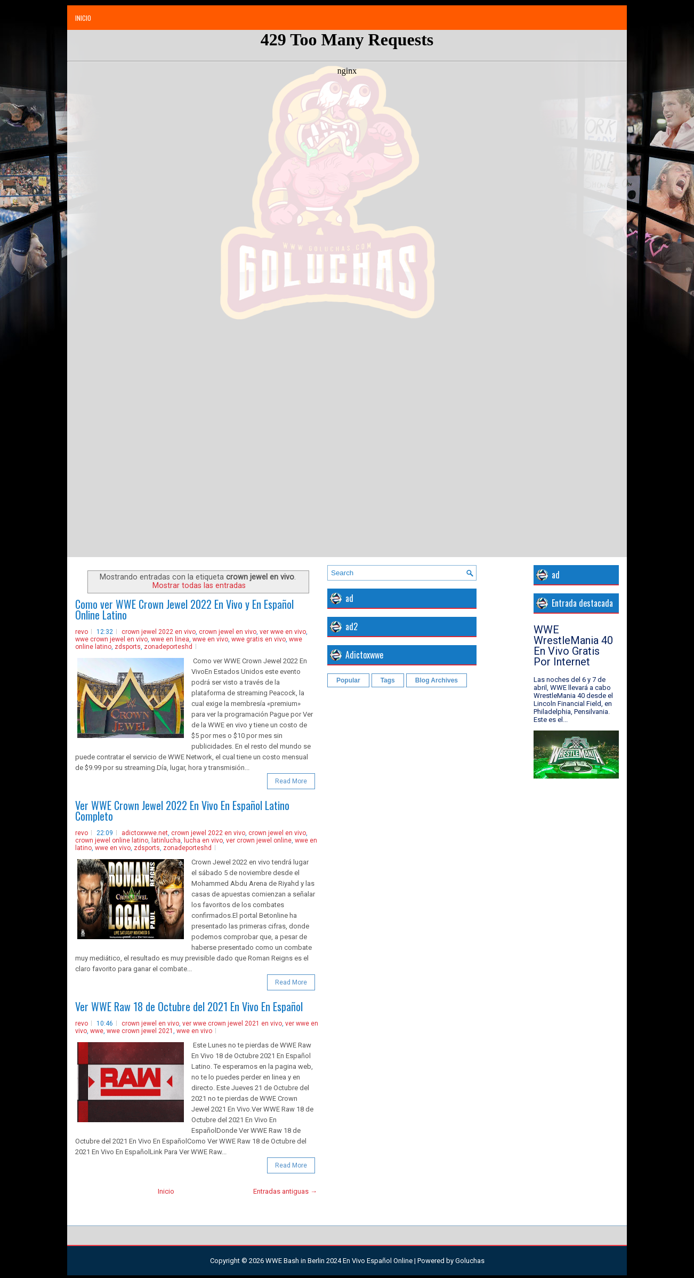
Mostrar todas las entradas (199, 585)
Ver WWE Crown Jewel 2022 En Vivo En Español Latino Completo (182, 810)
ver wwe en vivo (283, 632)
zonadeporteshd (168, 646)
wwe (96, 1031)
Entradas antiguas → (285, 1191)
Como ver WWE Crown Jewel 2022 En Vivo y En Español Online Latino (184, 609)
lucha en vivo (203, 840)
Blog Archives (436, 680)
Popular (348, 680)
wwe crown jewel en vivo (111, 639)
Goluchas (470, 1261)
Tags (388, 680)
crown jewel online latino (111, 840)
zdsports (128, 646)
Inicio (83, 17)
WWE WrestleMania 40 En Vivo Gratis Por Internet (573, 645)
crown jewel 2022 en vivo (159, 632)
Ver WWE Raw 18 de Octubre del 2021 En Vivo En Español (189, 1006)
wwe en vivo (210, 639)
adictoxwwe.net (145, 833)
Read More (291, 781)
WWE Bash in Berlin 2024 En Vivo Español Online (339, 1261)
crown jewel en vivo (227, 632)
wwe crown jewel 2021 (140, 1031)
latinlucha (166, 840)
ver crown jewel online (259, 840)
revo (81, 632)
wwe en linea (170, 639)
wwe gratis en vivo (258, 639)
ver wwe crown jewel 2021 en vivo (232, 1023)
